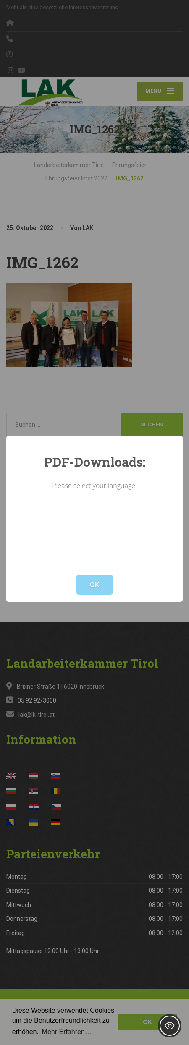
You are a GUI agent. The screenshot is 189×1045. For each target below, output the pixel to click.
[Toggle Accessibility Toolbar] (170, 1026)
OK (95, 584)
